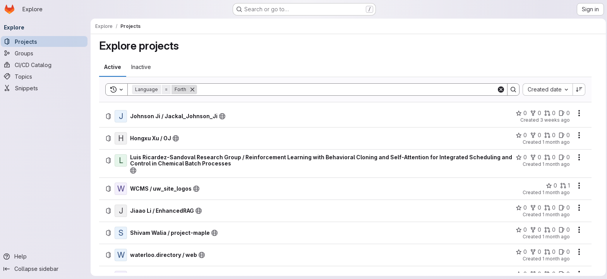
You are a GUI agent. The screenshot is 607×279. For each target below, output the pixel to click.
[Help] (46, 256)
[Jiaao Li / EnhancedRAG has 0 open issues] (564, 208)
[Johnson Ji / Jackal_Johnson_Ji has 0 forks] (536, 113)
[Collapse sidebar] (46, 269)
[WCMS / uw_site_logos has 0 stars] (551, 186)
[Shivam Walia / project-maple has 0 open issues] (564, 230)
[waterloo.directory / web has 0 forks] (536, 252)
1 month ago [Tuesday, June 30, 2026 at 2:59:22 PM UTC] (556, 236)
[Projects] (46, 41)
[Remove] (192, 89)
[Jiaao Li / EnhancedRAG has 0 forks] (536, 208)
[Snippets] (46, 88)
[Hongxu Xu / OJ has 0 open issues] (564, 135)
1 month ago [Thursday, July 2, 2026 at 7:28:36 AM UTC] (556, 214)
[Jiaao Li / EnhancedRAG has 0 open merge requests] (550, 208)
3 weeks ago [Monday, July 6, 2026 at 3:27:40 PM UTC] (555, 120)
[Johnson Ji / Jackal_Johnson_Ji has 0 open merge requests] (550, 113)
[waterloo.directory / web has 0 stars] (521, 252)
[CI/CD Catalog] (46, 64)
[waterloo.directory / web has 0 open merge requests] (550, 252)
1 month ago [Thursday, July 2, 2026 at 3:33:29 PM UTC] (556, 192)
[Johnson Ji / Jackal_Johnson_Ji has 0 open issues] (564, 113)
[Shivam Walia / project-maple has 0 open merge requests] (550, 230)
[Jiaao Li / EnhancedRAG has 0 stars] (521, 208)
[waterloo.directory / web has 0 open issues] (564, 252)
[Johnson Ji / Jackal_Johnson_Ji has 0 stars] (521, 113)
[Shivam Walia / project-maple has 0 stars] (521, 230)
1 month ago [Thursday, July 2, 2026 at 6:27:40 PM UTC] (556, 164)
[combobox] (548, 89)
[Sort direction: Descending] (579, 89)
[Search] (347, 89)
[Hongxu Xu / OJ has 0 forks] (536, 135)
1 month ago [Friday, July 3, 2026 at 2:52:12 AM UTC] (556, 142)
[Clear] (501, 89)
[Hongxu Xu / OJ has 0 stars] (521, 135)
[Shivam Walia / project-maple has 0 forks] (536, 230)
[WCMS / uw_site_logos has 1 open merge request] (565, 186)
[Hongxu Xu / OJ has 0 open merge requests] (550, 135)
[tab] (113, 67)
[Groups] (46, 53)
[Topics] (46, 76)
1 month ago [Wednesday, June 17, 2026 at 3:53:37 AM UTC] (556, 259)
